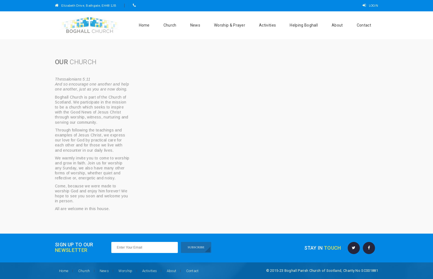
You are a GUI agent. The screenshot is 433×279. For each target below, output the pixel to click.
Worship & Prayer (229, 25)
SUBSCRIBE (196, 247)
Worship (125, 271)
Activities (267, 25)
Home (144, 25)
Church (169, 25)
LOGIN (370, 5)
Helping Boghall (304, 25)
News (195, 25)
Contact (364, 25)
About (337, 25)
